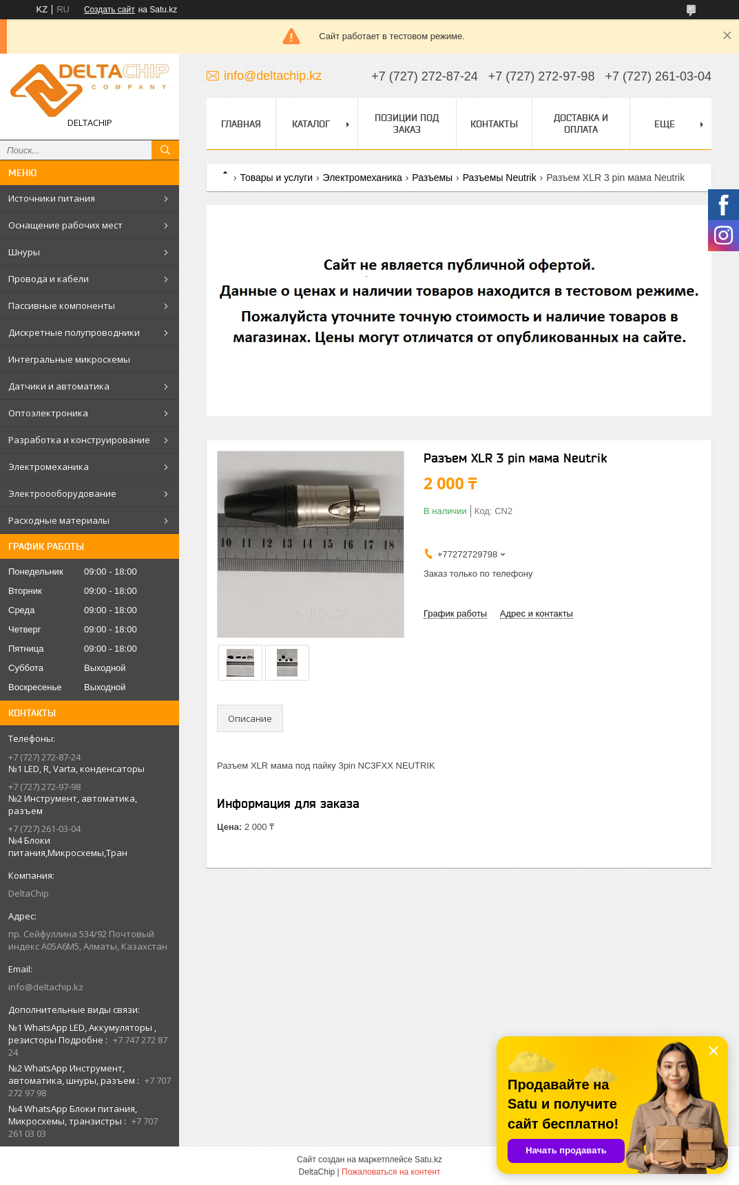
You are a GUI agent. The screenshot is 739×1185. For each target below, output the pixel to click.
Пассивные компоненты (61, 305)
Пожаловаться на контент (391, 1172)
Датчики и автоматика (59, 386)
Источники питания (51, 198)
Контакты (494, 123)
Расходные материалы (59, 520)
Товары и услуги (276, 177)
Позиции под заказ (407, 123)
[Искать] (165, 150)
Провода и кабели (48, 279)
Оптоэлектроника (48, 413)
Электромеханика (48, 466)
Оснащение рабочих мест (65, 225)
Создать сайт (109, 9)
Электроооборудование (62, 493)
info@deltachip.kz (45, 987)
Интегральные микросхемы (69, 359)
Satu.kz (428, 1159)
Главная (241, 123)
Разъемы (432, 177)
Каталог (311, 123)
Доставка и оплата (581, 123)
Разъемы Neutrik (500, 177)
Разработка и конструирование (79, 440)
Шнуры (24, 252)
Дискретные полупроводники (74, 332)
